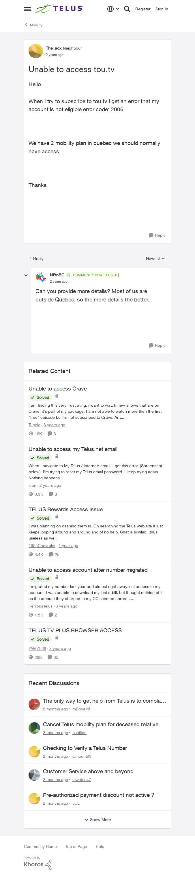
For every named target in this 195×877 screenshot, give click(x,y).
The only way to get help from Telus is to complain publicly (104, 700)
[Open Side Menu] (27, 9)
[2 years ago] (49, 485)
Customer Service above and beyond (88, 771)
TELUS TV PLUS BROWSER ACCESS (75, 630)
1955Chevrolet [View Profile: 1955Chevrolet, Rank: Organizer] (42, 545)
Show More (97, 819)
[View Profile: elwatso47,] (34, 775)
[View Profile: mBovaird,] (34, 704)
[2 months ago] (55, 709)
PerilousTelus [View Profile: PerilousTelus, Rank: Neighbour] (40, 605)
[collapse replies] (25, 275)
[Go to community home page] (60, 9)
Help (100, 846)
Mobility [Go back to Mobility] (33, 24)
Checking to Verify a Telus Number (85, 748)
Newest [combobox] (155, 258)
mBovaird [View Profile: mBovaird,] (81, 708)
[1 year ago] (67, 545)
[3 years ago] (53, 425)
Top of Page (76, 846)
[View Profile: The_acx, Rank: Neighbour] (36, 51)
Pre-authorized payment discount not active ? (98, 795)
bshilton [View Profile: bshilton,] (79, 732)
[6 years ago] (65, 606)
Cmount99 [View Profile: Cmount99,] (81, 755)
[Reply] (157, 235)
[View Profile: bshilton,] (34, 728)
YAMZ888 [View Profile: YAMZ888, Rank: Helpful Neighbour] (37, 648)
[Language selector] (113, 9)
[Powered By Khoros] (97, 863)
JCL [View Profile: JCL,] (76, 803)
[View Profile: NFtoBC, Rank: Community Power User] (41, 278)
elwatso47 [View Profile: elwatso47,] (81, 779)
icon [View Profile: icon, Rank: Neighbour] (32, 484)
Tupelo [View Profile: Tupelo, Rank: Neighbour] (34, 424)
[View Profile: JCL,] (34, 798)
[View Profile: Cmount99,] (34, 751)
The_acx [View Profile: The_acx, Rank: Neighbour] (53, 48)
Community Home (40, 846)
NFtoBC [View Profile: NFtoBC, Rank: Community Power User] (57, 274)
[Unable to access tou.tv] (59, 281)
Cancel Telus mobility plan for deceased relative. (101, 724)
